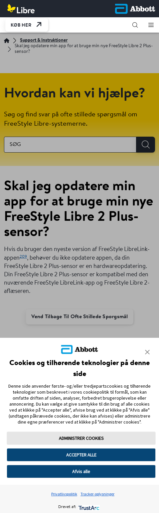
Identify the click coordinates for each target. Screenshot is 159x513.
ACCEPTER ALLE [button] (81, 455)
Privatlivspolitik (64, 493)
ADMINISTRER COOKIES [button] (81, 438)
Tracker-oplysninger (97, 493)
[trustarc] (88, 507)
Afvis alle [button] (81, 471)
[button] (135, 25)
